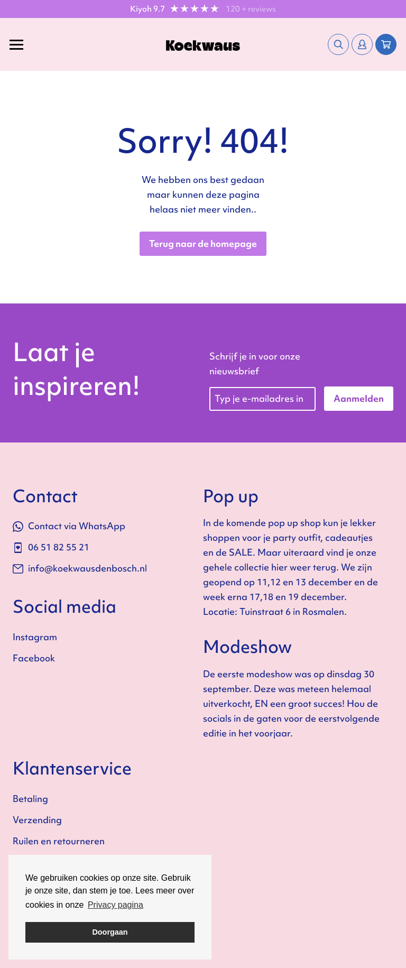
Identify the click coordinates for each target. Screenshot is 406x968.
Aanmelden (359, 398)
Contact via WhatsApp (69, 526)
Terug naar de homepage (203, 243)
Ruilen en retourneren (59, 841)
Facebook (34, 658)
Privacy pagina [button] (115, 904)
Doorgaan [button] (109, 932)
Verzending (37, 820)
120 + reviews (251, 9)
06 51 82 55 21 (51, 547)
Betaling (30, 798)
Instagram (35, 637)
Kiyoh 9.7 (147, 9)
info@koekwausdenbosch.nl (80, 568)
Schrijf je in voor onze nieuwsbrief (254, 363)
